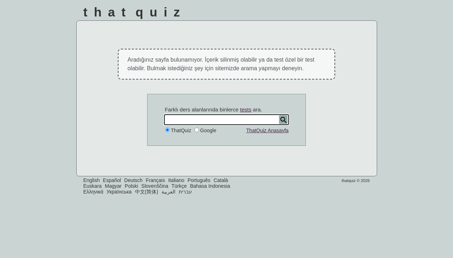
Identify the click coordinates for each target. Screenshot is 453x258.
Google (208, 130)
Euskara (92, 186)
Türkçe (179, 186)
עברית (185, 192)
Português (199, 180)
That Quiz (135, 12)
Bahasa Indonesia (210, 186)
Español (112, 180)
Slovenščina (155, 186)
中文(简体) (146, 192)
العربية (168, 192)
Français (155, 180)
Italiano (176, 180)
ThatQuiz (181, 130)
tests (245, 109)
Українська (119, 192)
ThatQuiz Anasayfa (267, 130)
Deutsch (133, 180)
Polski (131, 186)
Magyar (113, 186)
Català (220, 180)
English (91, 180)
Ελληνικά (93, 192)
